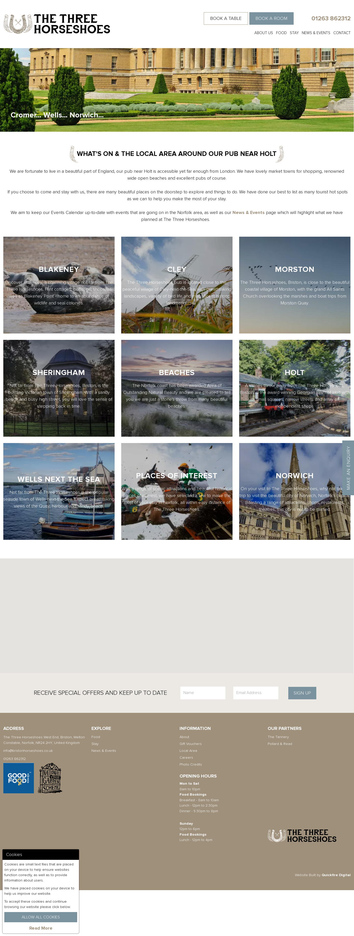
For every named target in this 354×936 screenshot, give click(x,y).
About (184, 783)
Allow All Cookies (41, 917)
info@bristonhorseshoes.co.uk (28, 796)
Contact (342, 33)
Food (281, 33)
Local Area (188, 796)
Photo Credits (191, 810)
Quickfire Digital (336, 921)
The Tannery (278, 783)
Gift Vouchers (191, 789)
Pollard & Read (280, 789)
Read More (40, 928)
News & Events (316, 33)
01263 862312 (331, 18)
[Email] (255, 738)
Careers (186, 803)
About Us (263, 33)
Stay (294, 33)
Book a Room (271, 18)
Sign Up (302, 739)
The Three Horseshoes (56, 24)
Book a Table (226, 18)
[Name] (202, 738)
